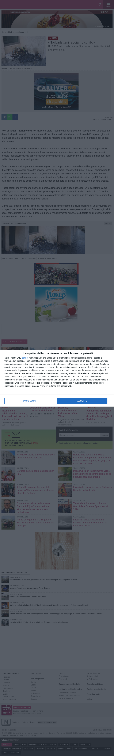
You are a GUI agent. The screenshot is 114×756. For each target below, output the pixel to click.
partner (25, 358)
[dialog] (57, 378)
